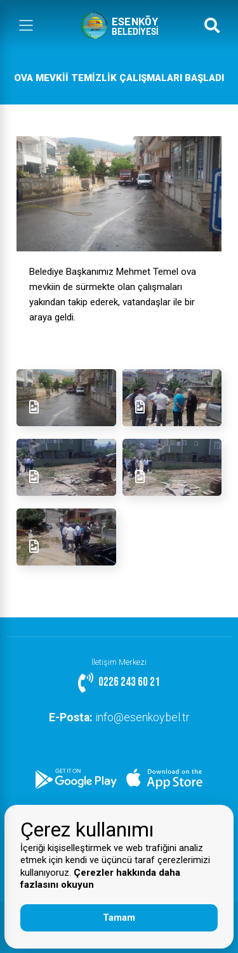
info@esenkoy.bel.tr (119, 717)
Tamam (119, 917)
